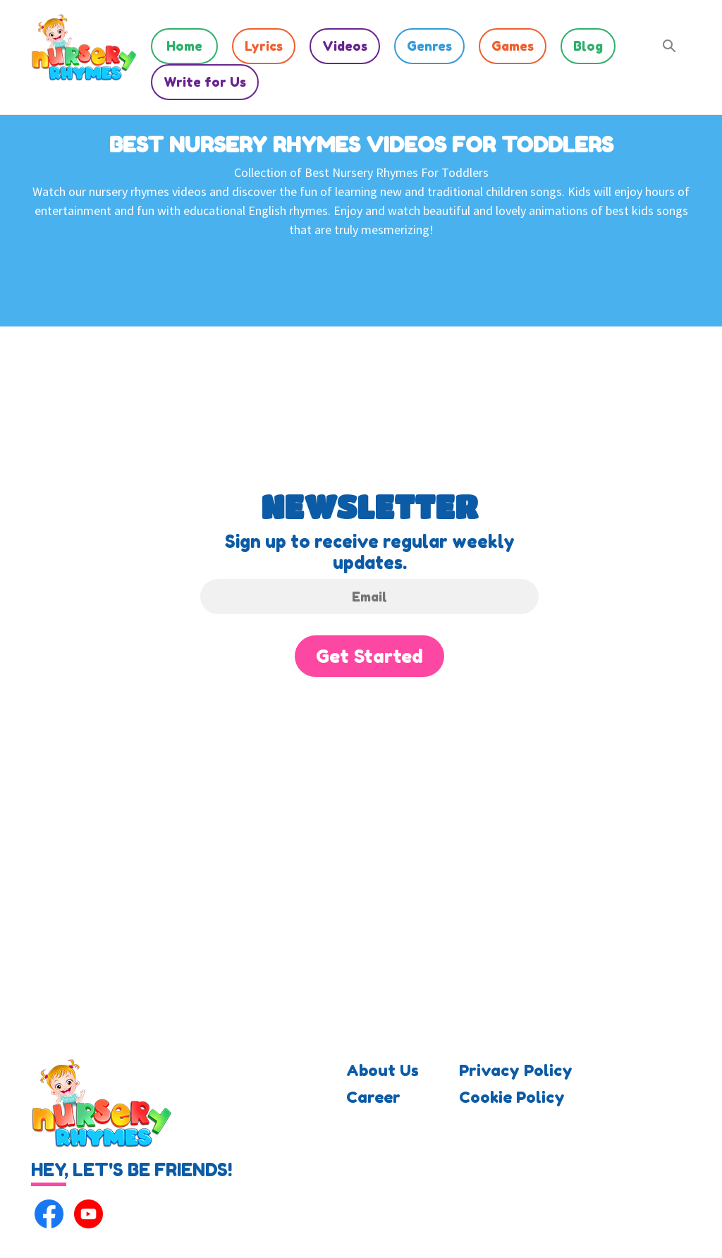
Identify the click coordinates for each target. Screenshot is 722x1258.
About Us (382, 1070)
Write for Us (205, 82)
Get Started (369, 656)
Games (512, 46)
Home (184, 46)
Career (373, 1097)
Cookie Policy (512, 1097)
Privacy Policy (516, 1070)
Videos (344, 46)
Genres (429, 46)
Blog (588, 46)
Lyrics (264, 46)
